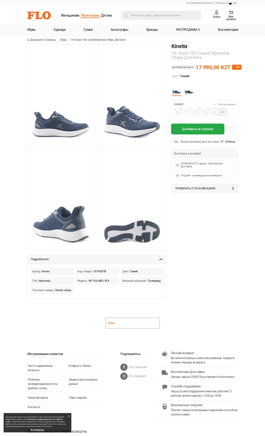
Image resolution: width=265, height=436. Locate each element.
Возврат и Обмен (80, 366)
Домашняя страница (42, 39)
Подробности (96, 259)
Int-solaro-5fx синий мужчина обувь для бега (98, 39)
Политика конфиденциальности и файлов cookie (42, 384)
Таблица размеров (224, 104)
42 (197, 111)
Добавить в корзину (198, 129)
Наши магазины (38, 397)
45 (223, 112)
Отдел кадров (77, 397)
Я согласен (37, 429)
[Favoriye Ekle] (232, 129)
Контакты (34, 407)
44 (215, 111)
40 (179, 111)
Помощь (220, 2)
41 (188, 111)
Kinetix (179, 46)
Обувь (63, 39)
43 (206, 111)
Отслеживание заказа (199, 2)
